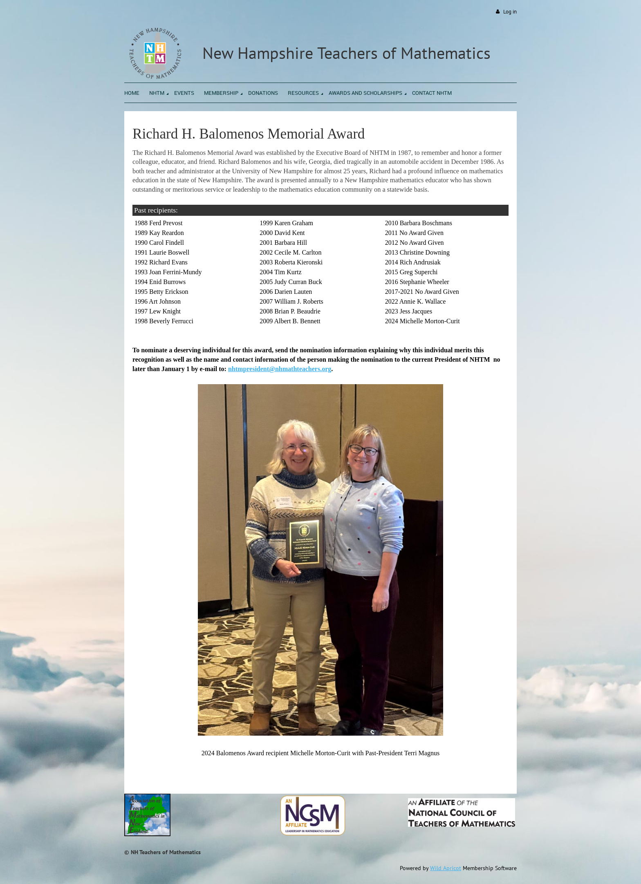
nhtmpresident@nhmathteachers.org (279, 368)
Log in (510, 11)
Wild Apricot (445, 868)
